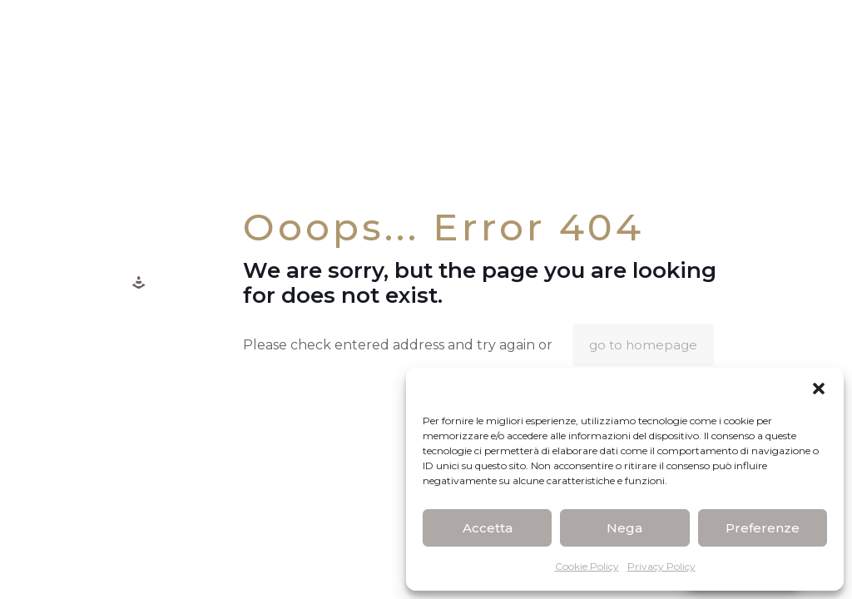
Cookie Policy (587, 566)
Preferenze (763, 528)
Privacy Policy (661, 566)
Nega (624, 528)
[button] (818, 388)
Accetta (488, 528)
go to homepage (643, 345)
